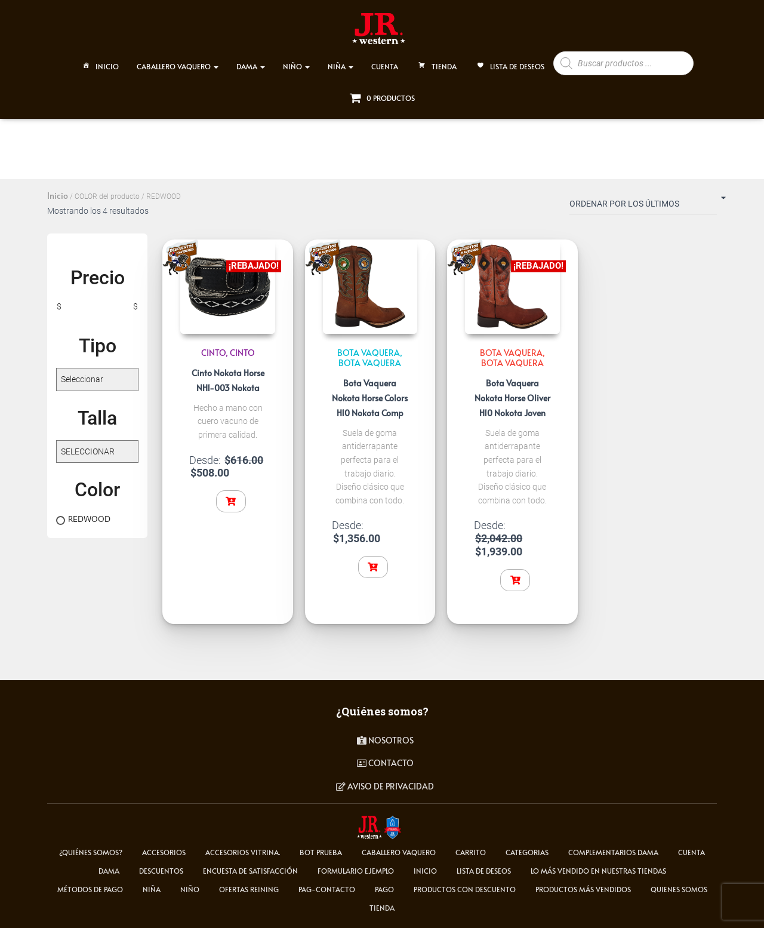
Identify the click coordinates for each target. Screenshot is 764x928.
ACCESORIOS (164, 852)
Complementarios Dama (613, 852)
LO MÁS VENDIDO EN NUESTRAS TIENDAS (598, 870)
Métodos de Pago (90, 889)
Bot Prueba (321, 852)
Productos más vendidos (583, 889)
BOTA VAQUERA (368, 352)
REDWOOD (89, 519)
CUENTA (384, 61)
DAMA (250, 61)
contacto (385, 763)
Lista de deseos (509, 62)
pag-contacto (326, 889)
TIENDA (436, 62)
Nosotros (385, 740)
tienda (382, 907)
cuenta (691, 852)
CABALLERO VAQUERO (177, 61)
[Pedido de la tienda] (643, 206)
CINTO (213, 352)
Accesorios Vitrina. (242, 852)
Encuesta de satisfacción (250, 870)
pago (384, 889)
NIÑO (296, 61)
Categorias (527, 852)
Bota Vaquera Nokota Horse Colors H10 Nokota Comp (370, 398)
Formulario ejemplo (356, 870)
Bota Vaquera (369, 362)
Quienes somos (679, 889)
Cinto (242, 352)
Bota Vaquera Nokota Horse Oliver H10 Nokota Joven (512, 398)
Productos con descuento (465, 889)
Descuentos (161, 870)
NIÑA (340, 61)
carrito (470, 852)
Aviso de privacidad (385, 786)
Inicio (99, 62)
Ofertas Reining (249, 889)
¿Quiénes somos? (90, 852)
